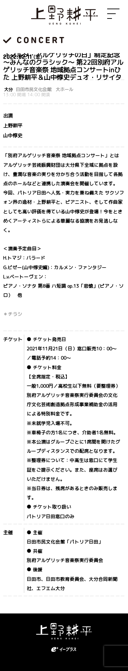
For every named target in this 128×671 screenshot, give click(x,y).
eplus (64, 649)
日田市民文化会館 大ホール (44, 89)
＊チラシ (12, 314)
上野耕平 (64, 15)
